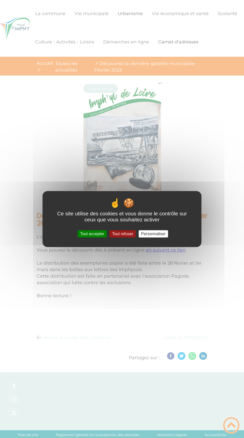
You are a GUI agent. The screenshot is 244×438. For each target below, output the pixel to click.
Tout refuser (122, 234)
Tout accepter (92, 234)
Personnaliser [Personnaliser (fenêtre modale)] (153, 234)
